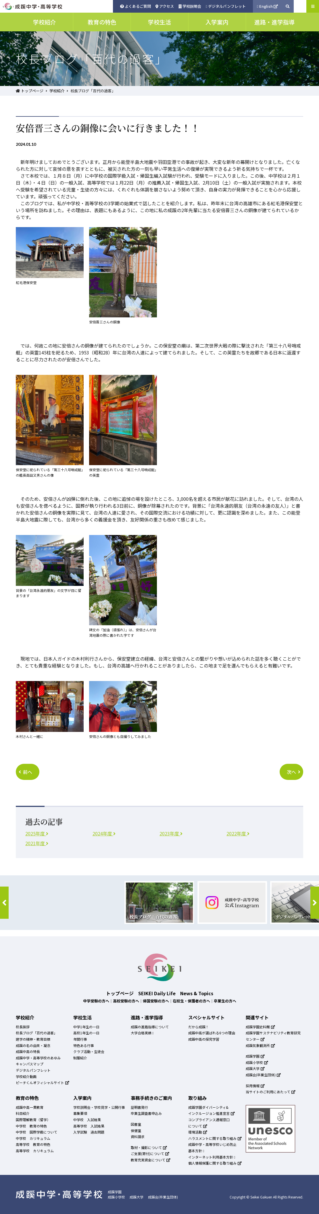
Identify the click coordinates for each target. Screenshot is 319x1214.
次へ (293, 771)
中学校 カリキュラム (33, 1138)
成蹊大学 (255, 1068)
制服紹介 (80, 1057)
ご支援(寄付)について (150, 1153)
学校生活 (82, 1017)
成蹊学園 (255, 1056)
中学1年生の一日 (86, 1026)
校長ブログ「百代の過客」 (36, 1032)
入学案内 (82, 1097)
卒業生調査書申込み (146, 1113)
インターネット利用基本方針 (211, 1156)
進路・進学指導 (147, 1017)
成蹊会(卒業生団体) (263, 1074)
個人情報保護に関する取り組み (215, 1163)
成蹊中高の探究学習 (203, 1039)
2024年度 (104, 833)
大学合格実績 (142, 1032)
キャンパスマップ (29, 1063)
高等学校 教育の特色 (33, 1144)
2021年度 (36, 843)
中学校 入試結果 (87, 1119)
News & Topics (196, 993)
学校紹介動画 (26, 1076)
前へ (25, 771)
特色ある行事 (83, 1045)
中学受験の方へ (96, 1001)
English (267, 6)
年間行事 (80, 1039)
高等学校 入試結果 (88, 1125)
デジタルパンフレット (226, 6)
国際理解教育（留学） (33, 1119)
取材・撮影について (149, 1147)
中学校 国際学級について (36, 1131)
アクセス (164, 6)
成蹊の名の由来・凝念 (33, 1045)
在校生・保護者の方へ (191, 1001)
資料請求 (138, 1136)
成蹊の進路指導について (150, 1026)
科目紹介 (23, 1113)
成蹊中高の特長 (28, 1051)
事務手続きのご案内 (151, 1097)
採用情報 (255, 1085)
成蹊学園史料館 (260, 1026)
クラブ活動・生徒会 (88, 1051)
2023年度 (171, 833)
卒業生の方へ (225, 1001)
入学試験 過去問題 (88, 1131)
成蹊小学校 (257, 1062)
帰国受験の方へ (156, 1001)
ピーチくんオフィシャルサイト (42, 1082)
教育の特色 (27, 1097)
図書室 (136, 1124)
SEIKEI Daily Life (157, 993)
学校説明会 (189, 6)
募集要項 (80, 1113)
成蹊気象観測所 (260, 1045)
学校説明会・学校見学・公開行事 (99, 1107)
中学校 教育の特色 (31, 1125)
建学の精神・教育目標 (33, 1039)
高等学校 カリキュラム (35, 1150)
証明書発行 (139, 1107)
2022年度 (237, 833)
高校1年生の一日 (86, 1032)
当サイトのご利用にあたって (270, 1091)
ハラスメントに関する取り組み (215, 1138)
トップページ (29, 90)
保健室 (136, 1130)
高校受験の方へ (126, 1001)
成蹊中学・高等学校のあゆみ (38, 1057)
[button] (4, 903)
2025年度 (36, 833)
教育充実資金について (150, 1159)
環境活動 (197, 1131)
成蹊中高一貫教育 (29, 1107)
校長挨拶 (23, 1026)
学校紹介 (56, 90)
